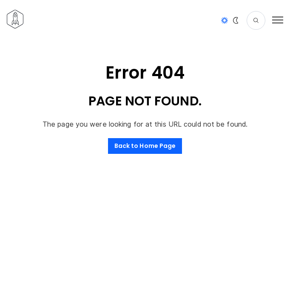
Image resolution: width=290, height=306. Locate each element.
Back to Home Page (145, 146)
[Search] (256, 20)
